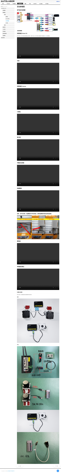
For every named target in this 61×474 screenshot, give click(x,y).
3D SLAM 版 (7, 18)
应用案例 (14, 3)
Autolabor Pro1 (3, 8)
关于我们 (46, 3)
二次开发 (4, 29)
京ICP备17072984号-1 (11, 470)
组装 (5, 14)
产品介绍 (8, 3)
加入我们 (40, 3)
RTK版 (7, 22)
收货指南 (4, 10)
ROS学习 (35, 3)
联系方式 (58, 1)
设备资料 (4, 35)
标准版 (7, 16)
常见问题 (4, 31)
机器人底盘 (3, 37)
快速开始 (4, 27)
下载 (30, 3)
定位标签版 (7, 20)
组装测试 (4, 12)
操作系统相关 (5, 33)
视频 (25, 3)
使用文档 (20, 3)
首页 (3, 3)
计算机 (46, 35)
